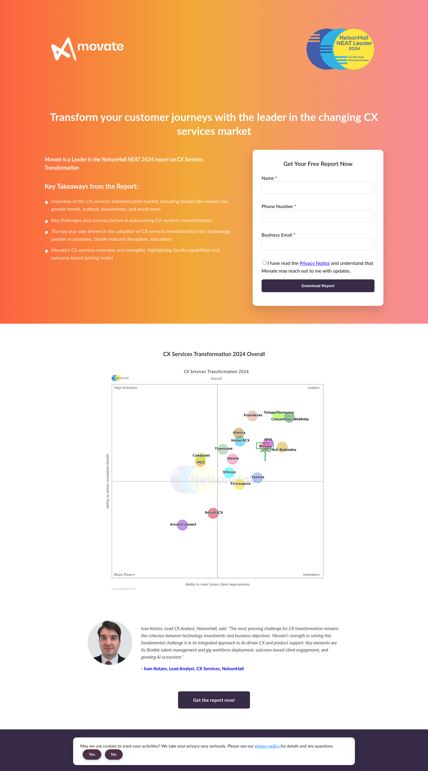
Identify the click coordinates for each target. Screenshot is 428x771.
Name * (269, 178)
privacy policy (268, 745)
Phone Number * (279, 206)
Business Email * (278, 234)
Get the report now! (214, 700)
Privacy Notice (315, 263)
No (114, 754)
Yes (92, 754)
